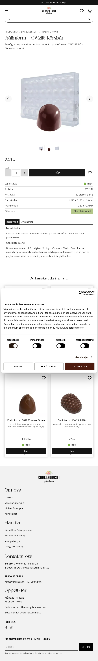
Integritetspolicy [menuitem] (14, 546)
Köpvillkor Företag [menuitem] (15, 535)
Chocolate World (82, 211)
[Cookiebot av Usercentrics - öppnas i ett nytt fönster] (80, 293)
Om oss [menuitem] (9, 497)
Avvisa (18, 366)
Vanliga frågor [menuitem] (12, 540)
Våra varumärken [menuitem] (14, 502)
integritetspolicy (54, 653)
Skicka (86, 647)
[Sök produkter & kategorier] (45, 20)
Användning (27, 221)
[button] (7, 11)
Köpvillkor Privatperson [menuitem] (18, 529)
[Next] (89, 98)
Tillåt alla (79, 366)
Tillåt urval (49, 366)
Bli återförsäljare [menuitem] (14, 508)
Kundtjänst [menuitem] (11, 513)
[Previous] (8, 98)
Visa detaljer (81, 357)
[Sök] (89, 20)
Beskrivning (12, 221)
